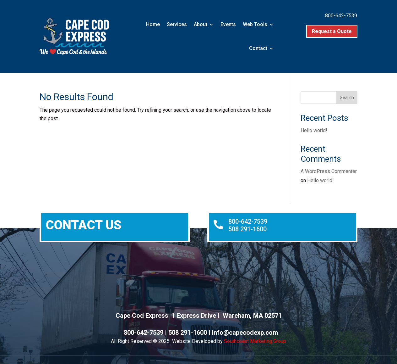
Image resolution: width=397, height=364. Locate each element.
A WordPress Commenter (329, 171)
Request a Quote (332, 31)
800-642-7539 (341, 16)
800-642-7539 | (146, 332)
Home (153, 24)
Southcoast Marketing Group (255, 341)
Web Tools (255, 24)
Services (177, 24)
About (200, 24)
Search (347, 97)
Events (228, 24)
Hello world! (314, 130)
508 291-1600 (247, 229)
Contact (258, 48)
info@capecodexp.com (245, 332)
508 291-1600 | (190, 332)
